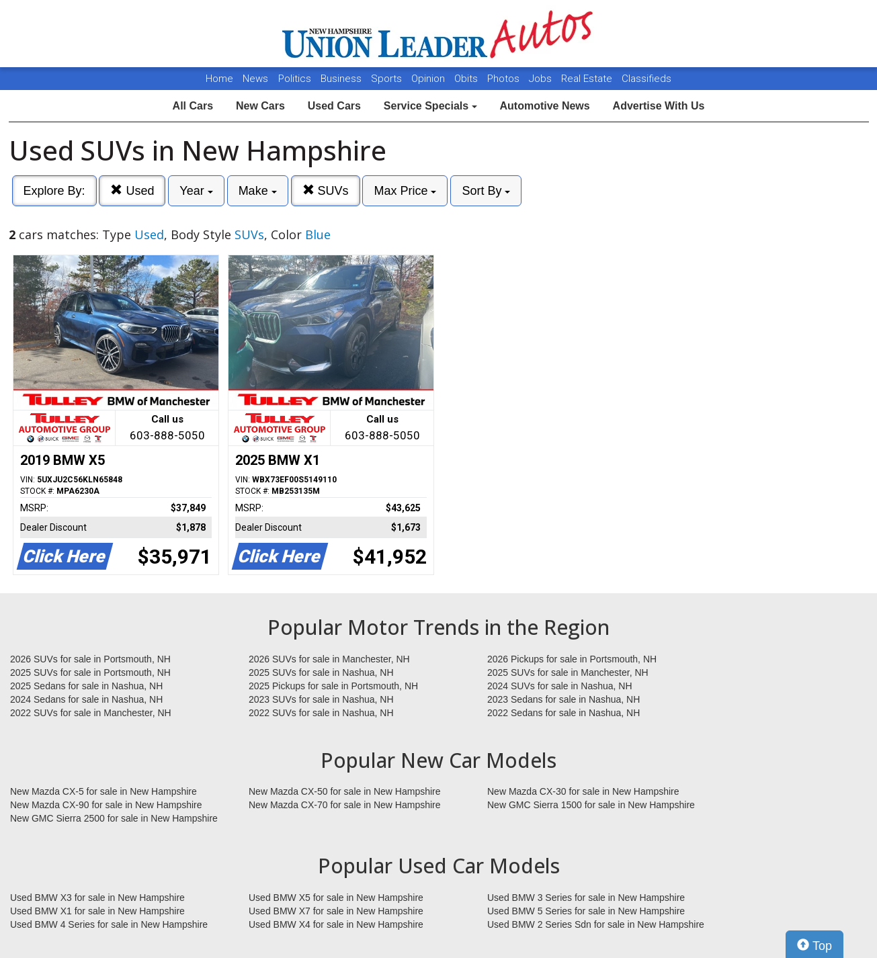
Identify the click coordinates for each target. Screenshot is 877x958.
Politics (294, 79)
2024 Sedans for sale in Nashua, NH (86, 699)
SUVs (325, 190)
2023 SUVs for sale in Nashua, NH (321, 699)
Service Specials (430, 106)
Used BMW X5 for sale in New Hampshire (336, 897)
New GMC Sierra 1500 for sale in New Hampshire (591, 804)
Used (132, 190)
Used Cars (334, 106)
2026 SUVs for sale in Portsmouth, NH (90, 659)
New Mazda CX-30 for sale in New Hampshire (583, 791)
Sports (388, 79)
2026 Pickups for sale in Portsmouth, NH (572, 659)
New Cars (260, 106)
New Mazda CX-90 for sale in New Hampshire (106, 804)
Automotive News (544, 106)
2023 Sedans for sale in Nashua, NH (563, 699)
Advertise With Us (659, 106)
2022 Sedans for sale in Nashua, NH (563, 712)
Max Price (405, 191)
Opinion (429, 79)
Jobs (541, 79)
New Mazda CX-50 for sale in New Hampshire (345, 791)
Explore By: (54, 191)
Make (258, 191)
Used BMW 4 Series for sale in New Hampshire (109, 924)
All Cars (193, 106)
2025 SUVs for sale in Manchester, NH (568, 672)
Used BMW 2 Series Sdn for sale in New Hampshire (595, 924)
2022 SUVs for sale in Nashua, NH (321, 712)
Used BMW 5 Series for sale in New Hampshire (586, 911)
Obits (467, 79)
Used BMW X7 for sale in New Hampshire (336, 911)
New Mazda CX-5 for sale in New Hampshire (103, 791)
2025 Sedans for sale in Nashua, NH (86, 686)
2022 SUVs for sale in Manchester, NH (90, 712)
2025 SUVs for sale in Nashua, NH (321, 672)
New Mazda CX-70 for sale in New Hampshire (345, 804)
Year (195, 191)
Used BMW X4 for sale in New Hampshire (336, 924)
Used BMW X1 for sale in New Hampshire (97, 911)
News (255, 79)
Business (342, 79)
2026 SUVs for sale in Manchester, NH (329, 659)
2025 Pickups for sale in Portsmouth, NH (333, 686)
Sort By (486, 191)
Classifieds (646, 79)
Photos (504, 79)
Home (219, 79)
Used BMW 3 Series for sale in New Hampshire (586, 897)
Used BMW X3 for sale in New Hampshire (97, 897)
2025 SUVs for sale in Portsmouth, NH (90, 672)
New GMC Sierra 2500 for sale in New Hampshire (114, 818)
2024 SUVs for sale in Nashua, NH (559, 686)
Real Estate (588, 79)
